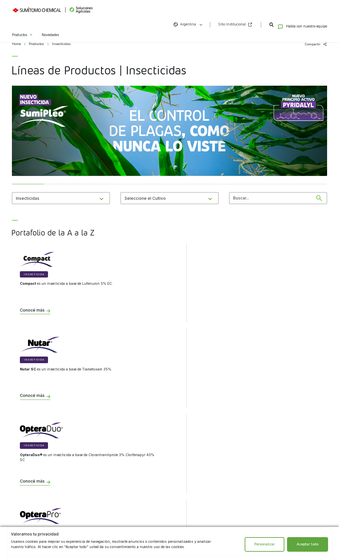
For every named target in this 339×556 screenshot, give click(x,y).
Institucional (111, 445)
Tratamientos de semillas (35, 498)
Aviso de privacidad (112, 457)
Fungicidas (25, 468)
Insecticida (34, 274)
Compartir (312, 44)
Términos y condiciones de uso (121, 468)
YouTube (228, 500)
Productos (19, 27)
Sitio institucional (111, 478)
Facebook (205, 500)
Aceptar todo (307, 544)
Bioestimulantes (29, 509)
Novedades (50, 27)
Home (16, 44)
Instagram (193, 500)
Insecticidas (26, 488)
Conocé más (32, 310)
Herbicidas (25, 478)
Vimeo (239, 500)
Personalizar (264, 544)
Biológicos (24, 457)
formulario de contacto (204, 464)
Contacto (197, 445)
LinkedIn (216, 500)
